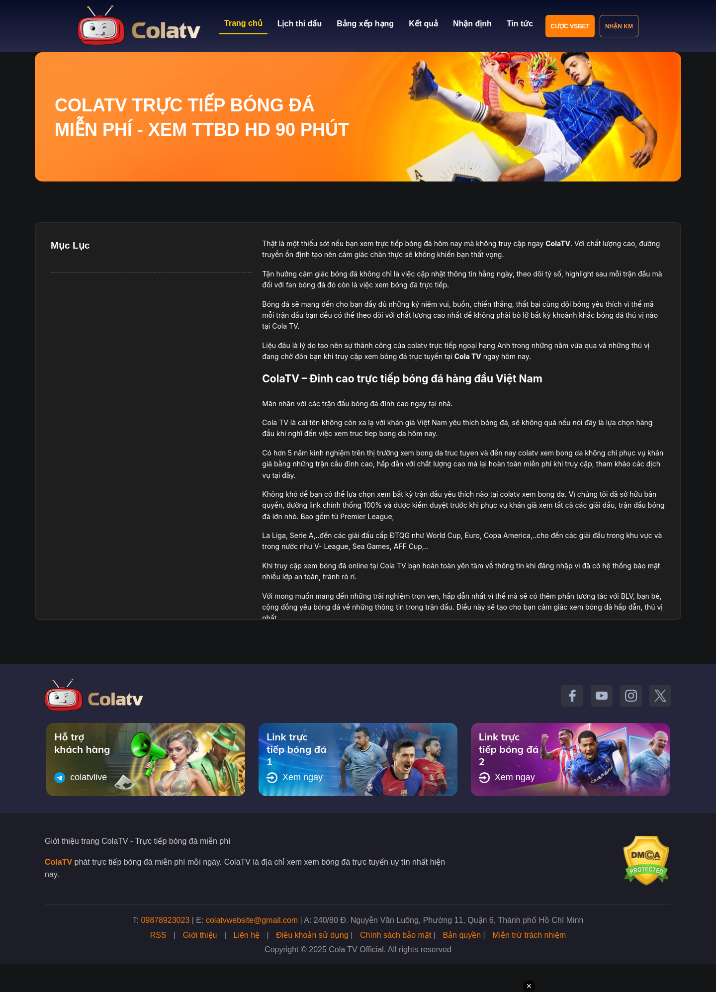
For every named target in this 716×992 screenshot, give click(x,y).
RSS (158, 935)
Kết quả (423, 23)
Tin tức (520, 23)
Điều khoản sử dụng (312, 935)
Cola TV (467, 356)
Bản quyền (462, 935)
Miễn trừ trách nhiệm (529, 935)
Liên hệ (247, 935)
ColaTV (58, 862)
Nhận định (472, 23)
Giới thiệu (200, 935)
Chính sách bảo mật (395, 935)
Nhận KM (619, 26)
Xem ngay (295, 777)
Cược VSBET (570, 26)
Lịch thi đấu (299, 23)
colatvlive (80, 777)
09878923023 (165, 920)
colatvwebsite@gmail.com (252, 920)
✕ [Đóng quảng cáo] (529, 986)
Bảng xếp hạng (365, 23)
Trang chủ (243, 23)
